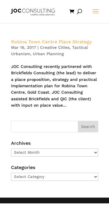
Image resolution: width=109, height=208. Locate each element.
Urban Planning (48, 53)
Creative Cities (54, 47)
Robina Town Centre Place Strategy (51, 41)
